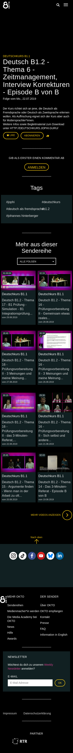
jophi (11, 202)
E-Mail (13, 676)
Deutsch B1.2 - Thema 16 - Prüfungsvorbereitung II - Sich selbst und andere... (55, 431)
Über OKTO (47, 605)
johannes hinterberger (23, 215)
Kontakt (45, 617)
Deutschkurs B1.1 (16, 56)
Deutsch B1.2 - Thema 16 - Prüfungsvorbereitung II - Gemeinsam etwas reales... (55, 309)
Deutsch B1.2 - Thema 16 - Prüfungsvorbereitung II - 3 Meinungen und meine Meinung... (18, 369)
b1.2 (46, 209)
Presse (44, 622)
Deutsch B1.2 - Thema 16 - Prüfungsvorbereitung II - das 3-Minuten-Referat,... (18, 431)
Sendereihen (15, 605)
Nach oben (36, 540)
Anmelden (37, 167)
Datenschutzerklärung (37, 713)
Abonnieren (32, 135)
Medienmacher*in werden (23, 611)
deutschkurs (51, 202)
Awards (12, 638)
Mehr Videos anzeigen (51, 515)
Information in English (53, 634)
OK (60, 683)
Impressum (10, 713)
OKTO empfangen (51, 611)
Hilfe (10, 632)
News (10, 626)
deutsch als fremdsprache (26, 209)
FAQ (43, 628)
